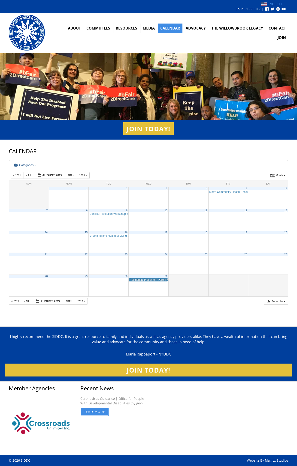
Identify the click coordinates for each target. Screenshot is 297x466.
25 (205, 254)
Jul (29, 175)
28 (46, 276)
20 (285, 232)
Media (149, 28)
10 (166, 210)
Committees (98, 28)
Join (282, 37)
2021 (17, 175)
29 (86, 276)
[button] (276, 301)
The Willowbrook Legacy (237, 28)
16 (126, 232)
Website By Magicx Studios (267, 460)
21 (46, 254)
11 (205, 210)
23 (126, 254)
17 (166, 232)
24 (166, 254)
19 (245, 232)
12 (245, 210)
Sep (71, 175)
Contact (277, 28)
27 (285, 254)
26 (245, 254)
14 (46, 232)
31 (166, 276)
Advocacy (196, 28)
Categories (25, 165)
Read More (94, 411)
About (74, 28)
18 (205, 232)
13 (285, 210)
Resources (126, 28)
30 (126, 276)
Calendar (170, 28)
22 (86, 254)
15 (86, 232)
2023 (83, 175)
